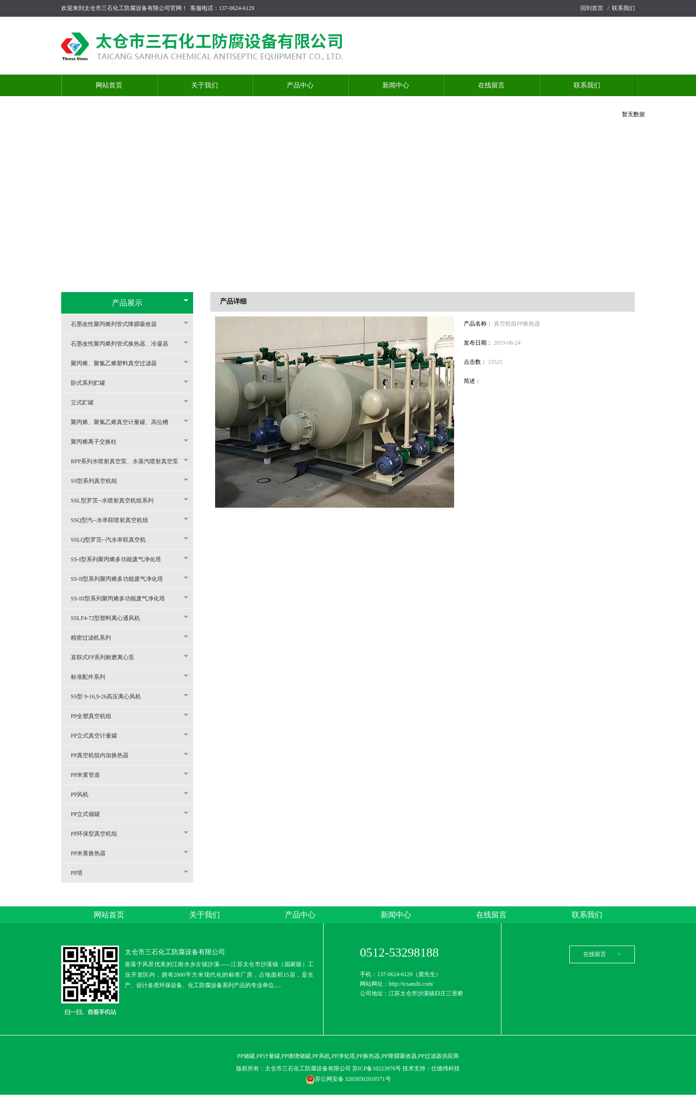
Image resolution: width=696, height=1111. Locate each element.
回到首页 (591, 8)
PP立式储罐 (90, 814)
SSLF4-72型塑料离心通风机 (110, 618)
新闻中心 (395, 85)
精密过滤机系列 (95, 637)
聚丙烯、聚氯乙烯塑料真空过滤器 (118, 363)
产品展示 (127, 303)
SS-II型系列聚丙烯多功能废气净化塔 (122, 579)
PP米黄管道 (90, 775)
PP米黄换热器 (93, 853)
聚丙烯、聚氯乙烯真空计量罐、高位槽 (124, 422)
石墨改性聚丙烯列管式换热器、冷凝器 (124, 343)
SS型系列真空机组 (99, 481)
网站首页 (109, 85)
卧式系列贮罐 (93, 383)
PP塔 (81, 873)
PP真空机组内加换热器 (104, 755)
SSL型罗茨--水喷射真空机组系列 (117, 500)
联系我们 (623, 8)
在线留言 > (602, 954)
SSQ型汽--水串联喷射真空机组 (114, 520)
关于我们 (204, 85)
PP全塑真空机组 (96, 716)
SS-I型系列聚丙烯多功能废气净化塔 (121, 559)
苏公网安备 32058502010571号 (348, 1079)
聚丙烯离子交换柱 (98, 441)
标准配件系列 (93, 677)
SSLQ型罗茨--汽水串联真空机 (113, 539)
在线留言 (491, 85)
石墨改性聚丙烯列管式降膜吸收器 (118, 324)
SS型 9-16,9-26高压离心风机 (111, 696)
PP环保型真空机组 (99, 833)
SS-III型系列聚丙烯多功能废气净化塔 (122, 598)
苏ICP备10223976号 (377, 1068)
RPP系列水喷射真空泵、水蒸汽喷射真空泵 (129, 461)
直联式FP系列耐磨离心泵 (107, 657)
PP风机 (84, 794)
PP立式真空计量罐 (99, 735)
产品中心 (300, 85)
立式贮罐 (87, 402)
